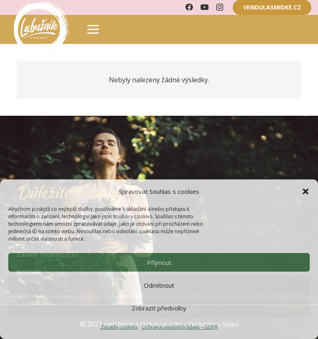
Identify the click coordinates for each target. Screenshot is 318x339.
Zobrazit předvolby (159, 308)
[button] (305, 191)
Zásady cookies (119, 326)
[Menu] (93, 29)
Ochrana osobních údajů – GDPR (180, 326)
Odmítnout (159, 285)
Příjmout (159, 262)
